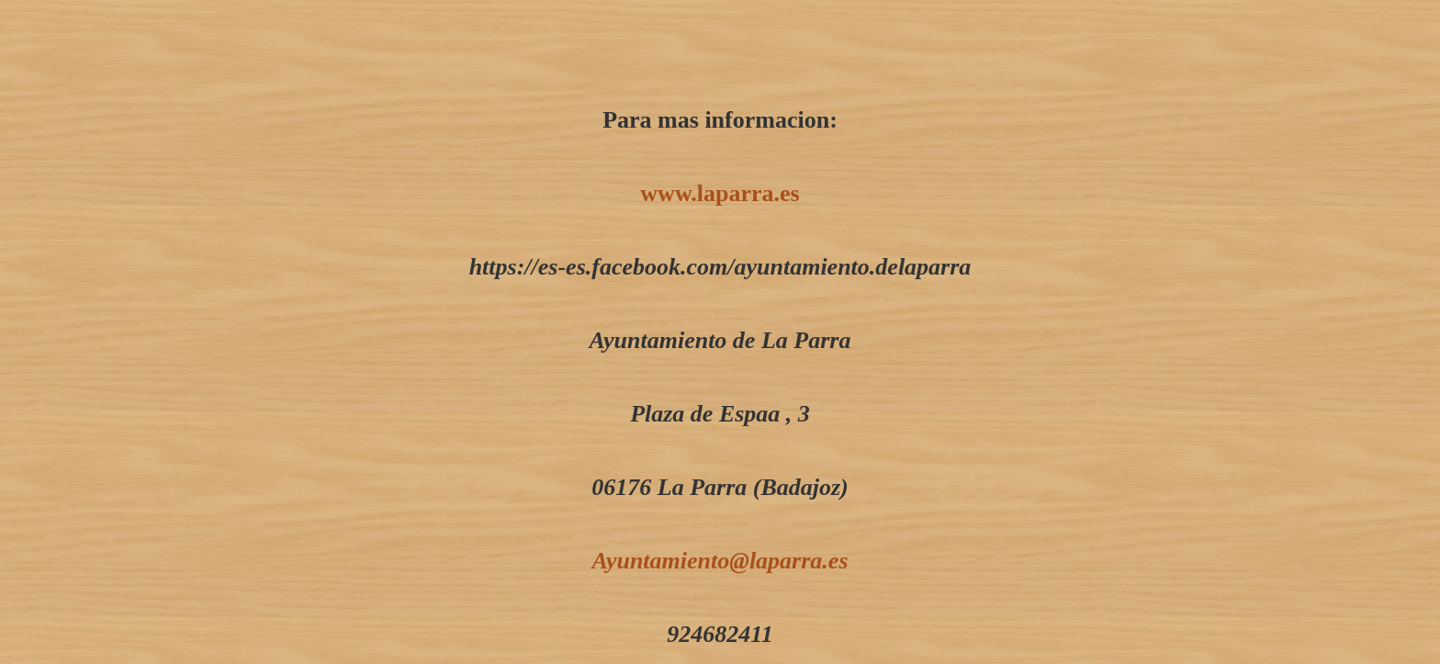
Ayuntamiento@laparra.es (719, 560)
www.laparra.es (719, 193)
